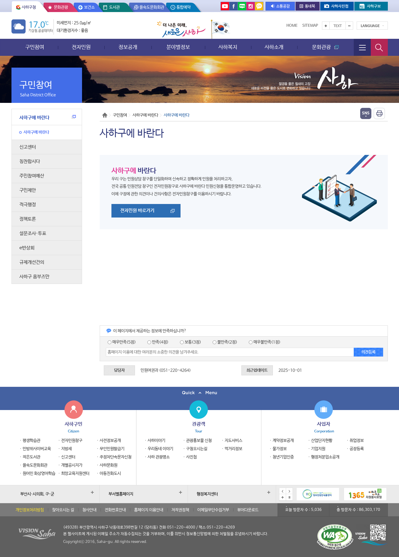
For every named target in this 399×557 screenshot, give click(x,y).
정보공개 (127, 47)
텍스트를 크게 (326, 25)
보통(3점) (190, 342)
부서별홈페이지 (120, 494)
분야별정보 (178, 47)
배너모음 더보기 (282, 497)
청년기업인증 (283, 457)
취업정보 (357, 440)
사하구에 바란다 (47, 118)
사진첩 (191, 457)
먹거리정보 (233, 448)
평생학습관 (31, 440)
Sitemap (310, 26)
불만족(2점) (225, 342)
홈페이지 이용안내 (148, 510)
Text (337, 26)
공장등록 (357, 448)
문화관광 (61, 7)
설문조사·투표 (32, 233)
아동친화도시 (110, 473)
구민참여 (34, 47)
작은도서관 (31, 457)
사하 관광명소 (159, 457)
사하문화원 (108, 465)
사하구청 (29, 7)
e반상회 (26, 248)
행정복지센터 (207, 494)
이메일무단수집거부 (213, 510)
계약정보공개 (283, 440)
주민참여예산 (31, 176)
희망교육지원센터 (75, 473)
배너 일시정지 (289, 497)
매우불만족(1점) (265, 342)
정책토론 (27, 219)
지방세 (66, 448)
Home (292, 26)
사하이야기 (156, 440)
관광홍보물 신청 (199, 440)
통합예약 (183, 7)
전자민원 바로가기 (137, 210)
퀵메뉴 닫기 (199, 393)
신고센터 (27, 147)
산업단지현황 (321, 440)
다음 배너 (289, 491)
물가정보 (280, 448)
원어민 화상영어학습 (39, 473)
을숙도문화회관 (151, 7)
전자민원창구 (71, 440)
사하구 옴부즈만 (34, 277)
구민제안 (27, 190)
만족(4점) (157, 342)
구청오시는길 (196, 448)
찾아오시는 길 (63, 510)
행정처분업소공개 (325, 457)
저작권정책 (180, 510)
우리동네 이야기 (160, 448)
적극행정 (27, 205)
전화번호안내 (115, 510)
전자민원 (81, 47)
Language (370, 26)
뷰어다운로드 (247, 510)
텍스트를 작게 (349, 25)
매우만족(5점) (122, 342)
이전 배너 (282, 491)
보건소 (89, 7)
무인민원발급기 (112, 448)
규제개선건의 (31, 262)
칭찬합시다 (29, 161)
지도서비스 (233, 440)
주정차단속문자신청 (115, 457)
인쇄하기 (379, 113)
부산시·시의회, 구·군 (37, 494)
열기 (365, 113)
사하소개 (274, 47)
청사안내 (89, 510)
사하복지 (227, 47)
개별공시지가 (71, 465)
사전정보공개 (110, 440)
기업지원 (318, 448)
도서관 (114, 7)
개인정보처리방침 (30, 510)
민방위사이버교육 (37, 448)
